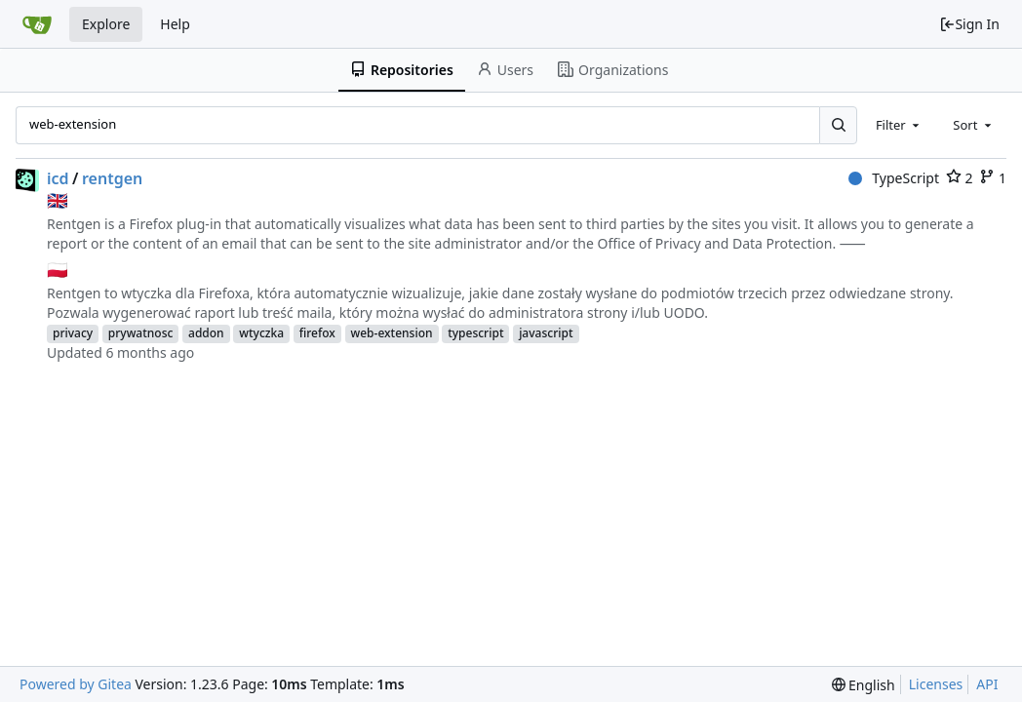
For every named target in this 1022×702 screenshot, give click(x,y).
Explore (106, 24)
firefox (317, 333)
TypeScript (893, 178)
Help (175, 24)
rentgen (112, 178)
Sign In (969, 24)
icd (58, 178)
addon (206, 333)
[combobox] (899, 124)
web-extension (392, 333)
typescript (475, 333)
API (987, 684)
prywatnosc (141, 333)
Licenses (936, 684)
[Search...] (837, 124)
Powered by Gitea (76, 684)
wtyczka (261, 333)
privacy (73, 333)
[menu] (863, 685)
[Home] (37, 24)
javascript (545, 333)
